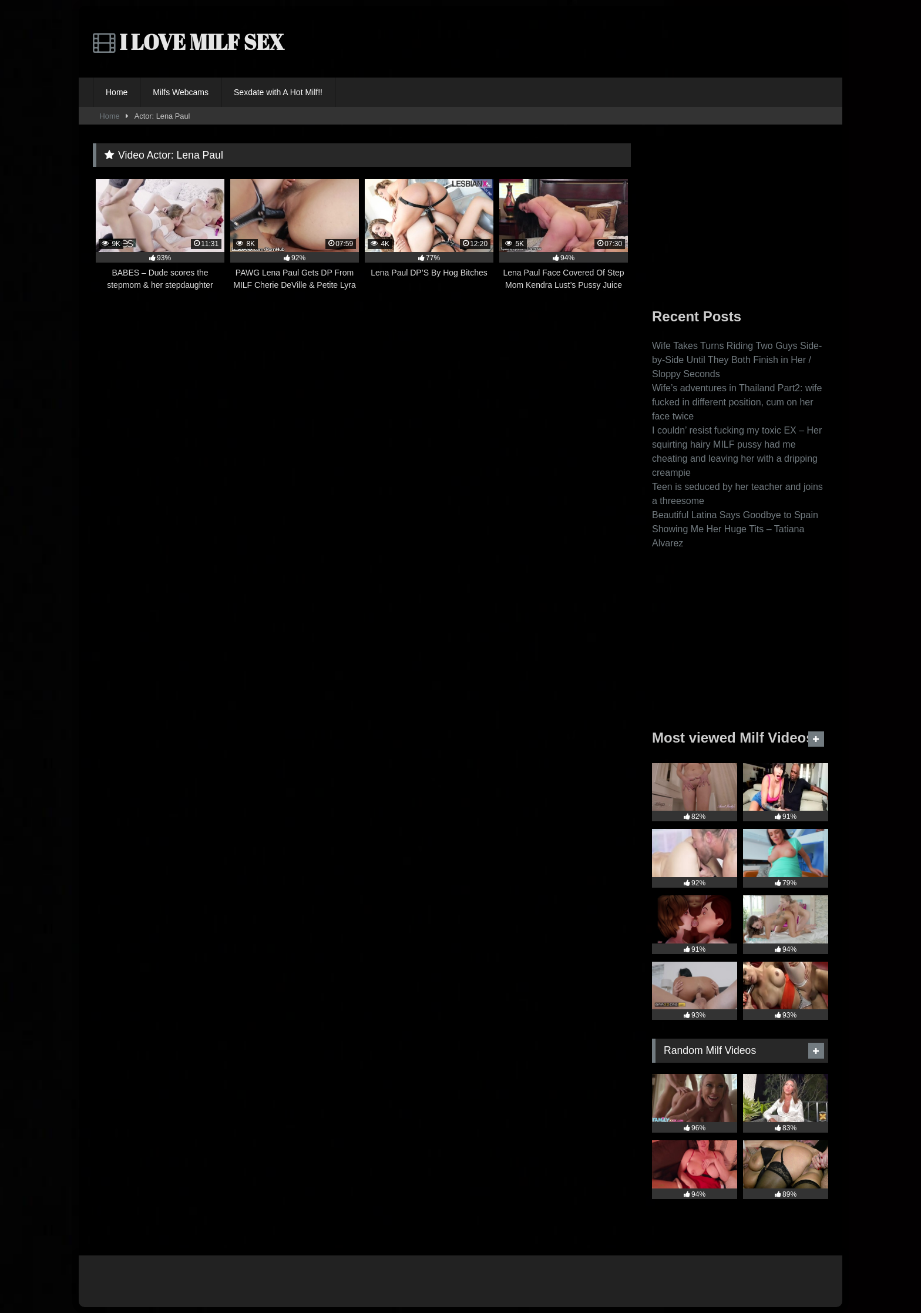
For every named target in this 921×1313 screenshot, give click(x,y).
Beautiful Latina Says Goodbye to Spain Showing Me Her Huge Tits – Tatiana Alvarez (735, 529)
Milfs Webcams (181, 92)
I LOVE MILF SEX (188, 42)
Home (116, 92)
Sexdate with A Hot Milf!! (278, 92)
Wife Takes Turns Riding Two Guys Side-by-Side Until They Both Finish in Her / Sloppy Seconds (737, 360)
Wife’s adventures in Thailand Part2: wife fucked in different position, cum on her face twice (737, 402)
